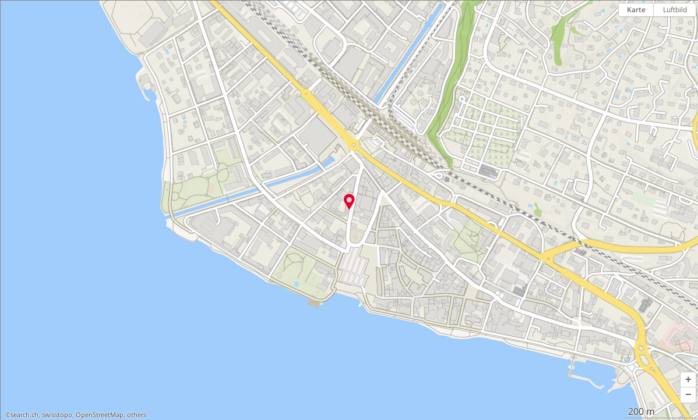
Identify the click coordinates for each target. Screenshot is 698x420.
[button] (688, 379)
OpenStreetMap (100, 415)
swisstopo (57, 415)
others (136, 415)
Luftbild (675, 10)
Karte (636, 10)
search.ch (24, 415)
